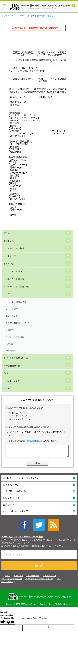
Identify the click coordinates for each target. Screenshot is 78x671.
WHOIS (7, 388)
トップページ (7, 16)
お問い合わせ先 (34, 441)
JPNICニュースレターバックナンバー (39, 479)
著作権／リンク (49, 578)
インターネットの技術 (14, 279)
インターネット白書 (15, 337)
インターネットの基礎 (14, 248)
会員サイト (39, 506)
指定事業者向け (39, 499)
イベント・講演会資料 (16, 302)
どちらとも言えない (21, 419)
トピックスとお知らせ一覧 (16, 358)
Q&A (6, 373)
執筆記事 (10, 343)
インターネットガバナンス (16, 271)
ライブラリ (22, 16)
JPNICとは (9, 233)
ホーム (7, 578)
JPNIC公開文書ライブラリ (42, 16)
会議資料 (10, 330)
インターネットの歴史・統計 (17, 286)
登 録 (39, 567)
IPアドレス (9, 241)
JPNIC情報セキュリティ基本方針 (39, 581)
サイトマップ (10, 256)
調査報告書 (11, 350)
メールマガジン (13, 309)
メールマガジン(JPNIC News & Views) (20, 539)
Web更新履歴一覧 (12, 366)
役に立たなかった (20, 416)
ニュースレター (13, 316)
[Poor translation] (10, 624)
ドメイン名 (9, 263)
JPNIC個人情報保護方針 (11, 581)
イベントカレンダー (13, 381)
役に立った (17, 413)
